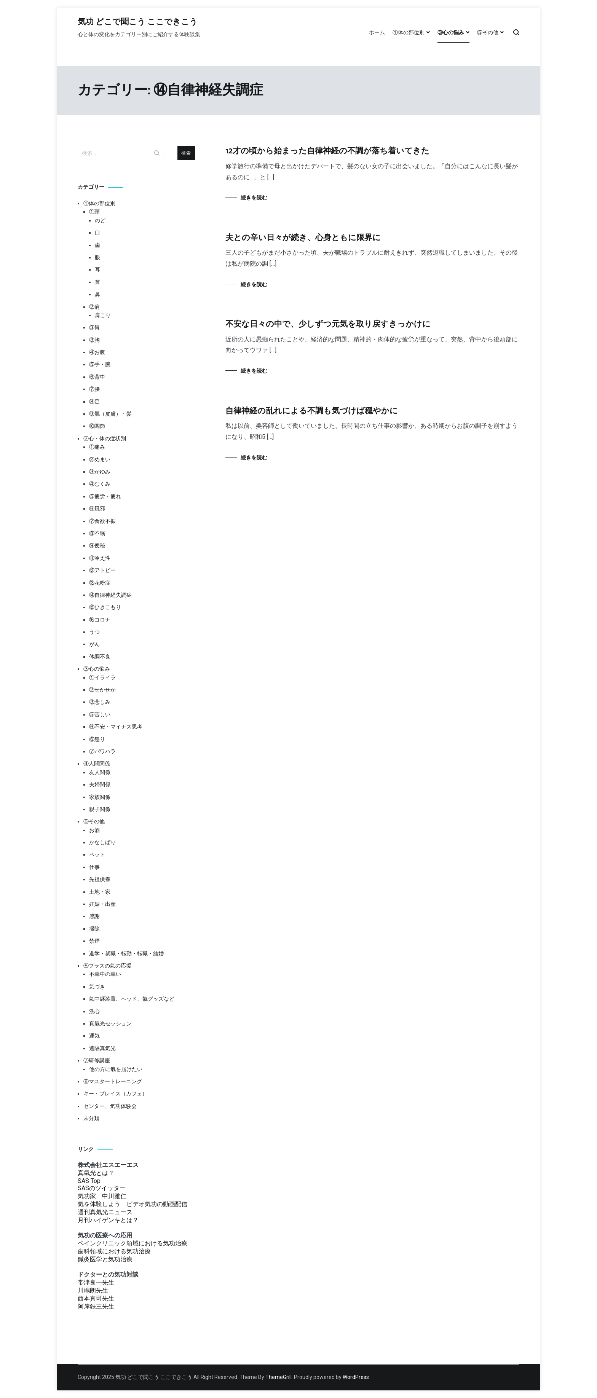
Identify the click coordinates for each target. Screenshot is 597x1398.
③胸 (94, 340)
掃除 (94, 929)
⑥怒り (97, 739)
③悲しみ (99, 702)
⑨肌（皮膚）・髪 (110, 414)
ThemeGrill (278, 1377)
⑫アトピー (102, 570)
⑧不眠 (97, 533)
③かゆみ (99, 472)
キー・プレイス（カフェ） (115, 1093)
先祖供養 (99, 879)
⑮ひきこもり (105, 607)
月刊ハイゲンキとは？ (108, 1220)
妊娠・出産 (102, 904)
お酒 (94, 830)
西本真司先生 (96, 1298)
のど (100, 220)
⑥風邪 (97, 508)
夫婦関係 (99, 784)
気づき (97, 987)
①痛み (97, 447)
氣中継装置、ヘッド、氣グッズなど (131, 999)
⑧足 (94, 402)
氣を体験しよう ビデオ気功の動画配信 (132, 1204)
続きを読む (254, 197)
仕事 (94, 867)
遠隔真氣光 (102, 1048)
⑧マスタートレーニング (112, 1081)
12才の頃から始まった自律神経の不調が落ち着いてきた (327, 151)
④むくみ (99, 484)
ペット (97, 854)
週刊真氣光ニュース (105, 1212)
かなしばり (102, 842)
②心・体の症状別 (104, 438)
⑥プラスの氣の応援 (107, 966)
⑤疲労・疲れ (105, 496)
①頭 (94, 212)
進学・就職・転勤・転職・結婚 (126, 953)
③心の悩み (450, 32)
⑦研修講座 (96, 1060)
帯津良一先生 (96, 1282)
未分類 (91, 1118)
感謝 (94, 916)
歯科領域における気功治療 (114, 1251)
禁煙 (94, 941)
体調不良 (99, 657)
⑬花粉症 (99, 583)
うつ (94, 632)
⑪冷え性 (99, 558)
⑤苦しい (99, 714)
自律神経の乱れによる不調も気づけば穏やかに (311, 411)
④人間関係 (96, 763)
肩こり (103, 315)
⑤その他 (487, 32)
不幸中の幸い (105, 974)
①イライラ (102, 677)
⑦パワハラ (102, 751)
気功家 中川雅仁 (102, 1196)
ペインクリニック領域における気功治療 (132, 1243)
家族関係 (99, 797)
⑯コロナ (99, 620)
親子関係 (99, 809)
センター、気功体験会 (110, 1106)
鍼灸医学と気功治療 (105, 1259)
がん (94, 644)
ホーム (377, 32)
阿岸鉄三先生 (96, 1306)
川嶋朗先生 (93, 1290)
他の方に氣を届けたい (115, 1069)
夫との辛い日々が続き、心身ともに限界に (303, 237)
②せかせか (102, 690)
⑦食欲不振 (102, 521)
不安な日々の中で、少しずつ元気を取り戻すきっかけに (328, 324)
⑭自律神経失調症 (110, 595)
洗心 (94, 1011)
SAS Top (89, 1180)
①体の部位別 (409, 32)
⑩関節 (97, 426)
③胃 (94, 327)
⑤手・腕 (99, 364)
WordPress (356, 1377)
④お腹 (97, 352)
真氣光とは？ (96, 1172)
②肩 (94, 307)
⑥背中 (97, 377)
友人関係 (99, 772)
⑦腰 (94, 389)
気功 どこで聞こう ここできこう (138, 22)
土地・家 (99, 892)
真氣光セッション (110, 1023)
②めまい (99, 459)
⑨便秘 (97, 545)
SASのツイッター (102, 1188)
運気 (94, 1036)
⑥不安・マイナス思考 (115, 727)
